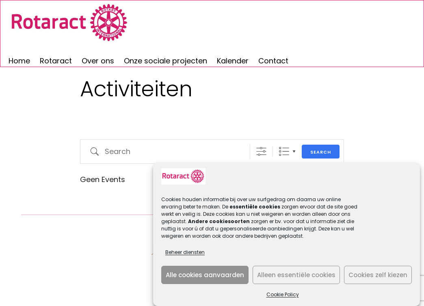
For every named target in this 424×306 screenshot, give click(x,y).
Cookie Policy (282, 294)
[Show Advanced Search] (261, 151)
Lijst (284, 151)
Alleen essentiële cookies (296, 275)
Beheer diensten (185, 252)
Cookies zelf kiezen (377, 275)
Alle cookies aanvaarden (205, 275)
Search (320, 152)
